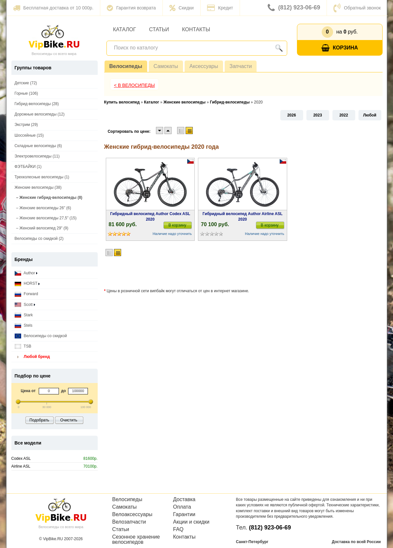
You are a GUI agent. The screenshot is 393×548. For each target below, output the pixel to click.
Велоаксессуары (132, 514)
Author (26, 273)
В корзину (177, 225)
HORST (27, 283)
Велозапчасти (129, 522)
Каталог (124, 29)
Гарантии (184, 514)
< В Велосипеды (134, 85)
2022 (343, 115)
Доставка (184, 499)
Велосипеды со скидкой (41, 336)
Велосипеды (125, 66)
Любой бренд (32, 356)
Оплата (182, 507)
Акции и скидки (191, 522)
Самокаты (166, 66)
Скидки (181, 7)
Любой (369, 115)
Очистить (68, 420)
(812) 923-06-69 (294, 7)
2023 (317, 115)
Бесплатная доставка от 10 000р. (53, 7)
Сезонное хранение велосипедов (136, 539)
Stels (24, 325)
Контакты (196, 29)
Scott (25, 304)
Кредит (220, 7)
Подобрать (39, 420)
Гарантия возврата (131, 7)
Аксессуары (203, 66)
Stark (24, 315)
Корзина (339, 48)
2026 (291, 115)
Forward (26, 294)
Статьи (159, 29)
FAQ (178, 529)
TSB (23, 346)
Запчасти (241, 66)
